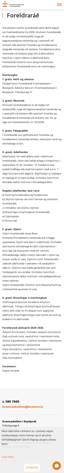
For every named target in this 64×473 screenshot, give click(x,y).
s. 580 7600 (10, 401)
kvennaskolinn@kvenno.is (22, 407)
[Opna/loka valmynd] (59, 4)
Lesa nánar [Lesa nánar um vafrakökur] (8, 457)
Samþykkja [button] (32, 468)
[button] (56, 466)
